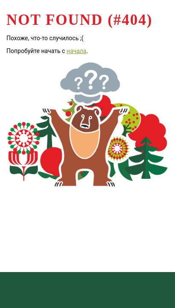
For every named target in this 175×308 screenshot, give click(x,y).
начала (77, 50)
